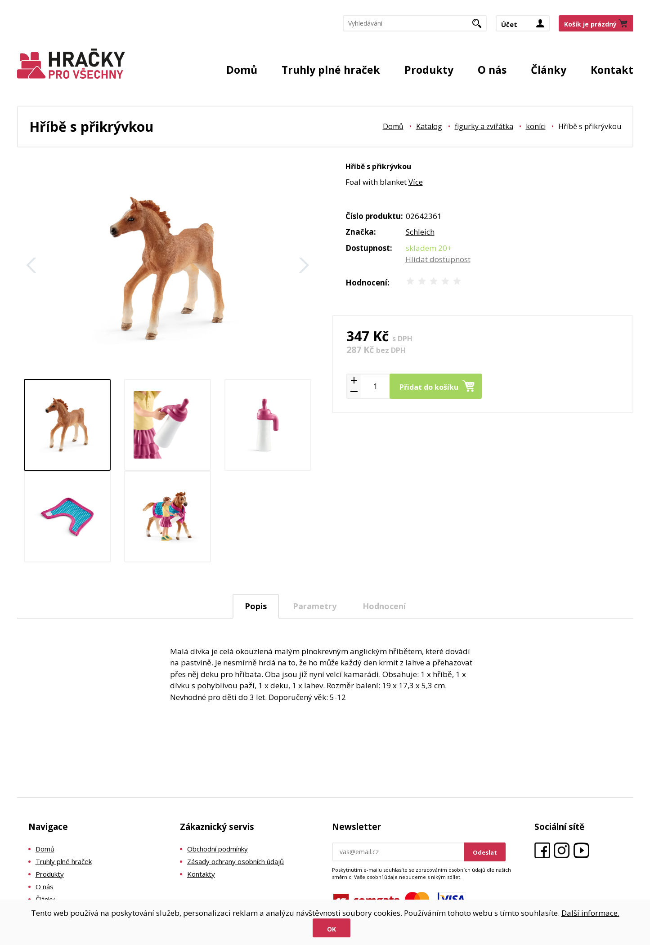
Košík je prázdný (590, 24)
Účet (509, 24)
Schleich (420, 232)
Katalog (429, 126)
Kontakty (201, 873)
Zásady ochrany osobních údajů (235, 861)
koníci (536, 126)
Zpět (31, 265)
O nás (492, 69)
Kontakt (612, 69)
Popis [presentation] (256, 606)
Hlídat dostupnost (438, 259)
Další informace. (590, 913)
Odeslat (485, 852)
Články (548, 69)
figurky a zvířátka (484, 126)
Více (415, 182)
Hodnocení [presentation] (384, 606)
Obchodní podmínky (217, 848)
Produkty (428, 69)
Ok (331, 929)
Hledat (480, 26)
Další (304, 265)
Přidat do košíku (428, 387)
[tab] (256, 606)
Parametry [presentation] (314, 606)
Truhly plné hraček (331, 69)
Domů (241, 69)
